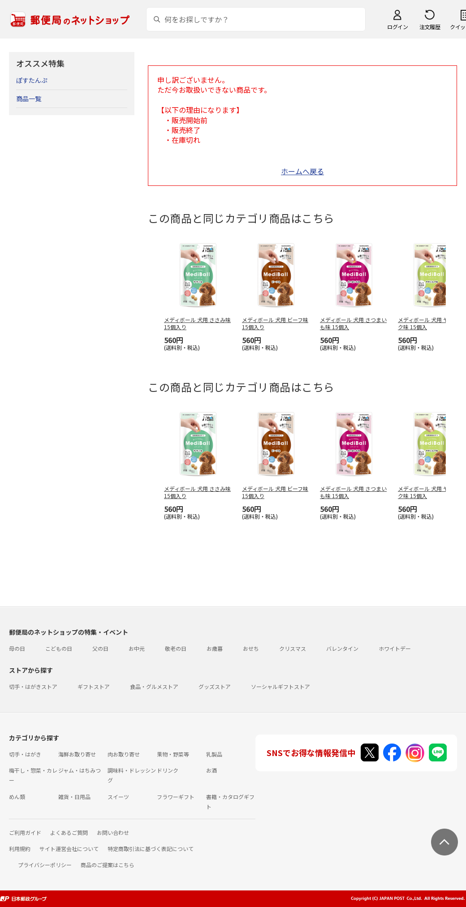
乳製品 (214, 754)
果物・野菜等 (173, 754)
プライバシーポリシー (45, 864)
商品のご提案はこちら (107, 864)
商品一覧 (28, 98)
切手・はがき (25, 754)
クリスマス (292, 648)
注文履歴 (429, 26)
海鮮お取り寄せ (77, 754)
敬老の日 (175, 648)
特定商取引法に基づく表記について (151, 848)
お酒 (211, 770)
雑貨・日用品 (74, 796)
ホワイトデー (395, 648)
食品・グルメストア (154, 686)
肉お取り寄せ (124, 754)
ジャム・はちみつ (79, 770)
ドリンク (167, 770)
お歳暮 (215, 648)
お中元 (137, 648)
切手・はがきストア (33, 686)
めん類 (17, 796)
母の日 (17, 648)
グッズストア (214, 686)
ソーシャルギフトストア (280, 686)
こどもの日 (58, 648)
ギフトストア (94, 686)
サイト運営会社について (69, 848)
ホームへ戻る (302, 171)
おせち (251, 648)
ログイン (397, 26)
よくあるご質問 (69, 832)
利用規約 (19, 848)
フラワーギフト (175, 796)
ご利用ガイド (25, 832)
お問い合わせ (113, 832)
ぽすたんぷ (31, 80)
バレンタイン (342, 648)
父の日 (100, 648)
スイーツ (118, 796)
